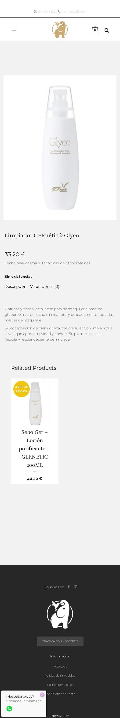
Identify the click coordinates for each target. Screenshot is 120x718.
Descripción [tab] (15, 286)
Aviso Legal (60, 666)
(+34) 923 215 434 (73, 11)
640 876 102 (47, 11)
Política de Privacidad (60, 675)
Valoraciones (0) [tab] (44, 286)
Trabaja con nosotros (60, 641)
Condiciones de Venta (60, 694)
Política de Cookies (60, 685)
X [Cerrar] (42, 695)
